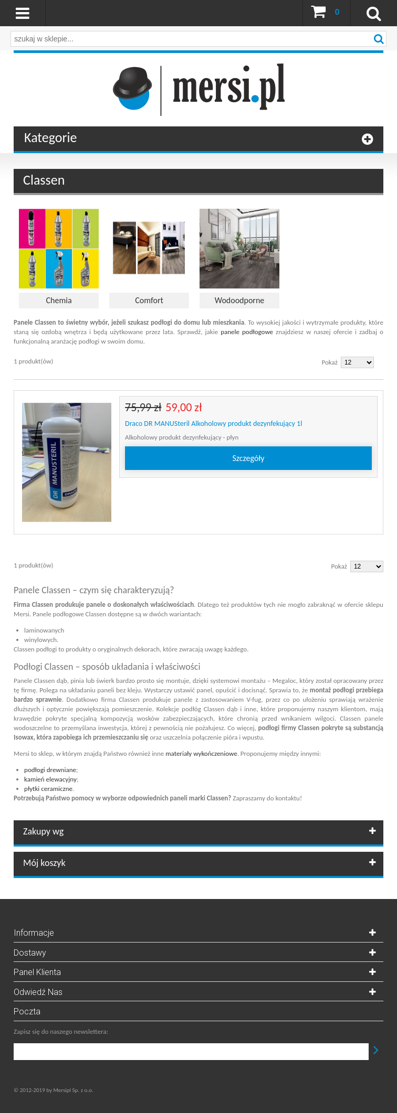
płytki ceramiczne (48, 789)
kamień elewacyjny (50, 779)
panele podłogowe (247, 332)
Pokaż (330, 362)
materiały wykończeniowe (201, 753)
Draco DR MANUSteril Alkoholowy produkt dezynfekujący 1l (213, 423)
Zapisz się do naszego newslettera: (61, 1031)
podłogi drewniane (50, 770)
